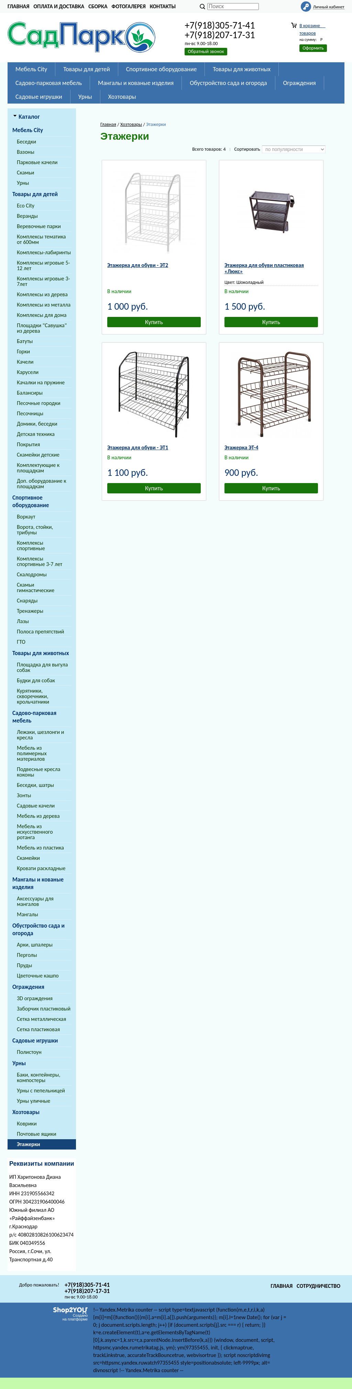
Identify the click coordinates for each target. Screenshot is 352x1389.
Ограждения (299, 83)
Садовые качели (36, 805)
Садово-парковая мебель (48, 83)
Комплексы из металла (43, 304)
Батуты (25, 341)
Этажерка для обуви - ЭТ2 (137, 265)
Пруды (24, 965)
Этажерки (28, 1144)
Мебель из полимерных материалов (32, 753)
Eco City (25, 205)
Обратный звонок (206, 51)
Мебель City (31, 69)
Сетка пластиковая (38, 1029)
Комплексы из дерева (42, 294)
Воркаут (26, 516)
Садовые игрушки (38, 96)
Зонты (24, 795)
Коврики (27, 1123)
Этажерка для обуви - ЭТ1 (137, 447)
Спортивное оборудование (161, 69)
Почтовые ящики (36, 1134)
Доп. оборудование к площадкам (41, 484)
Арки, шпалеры (35, 944)
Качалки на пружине (41, 382)
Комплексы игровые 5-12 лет (43, 265)
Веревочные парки (39, 226)
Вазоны (25, 152)
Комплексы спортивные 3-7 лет (39, 561)
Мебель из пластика (40, 847)
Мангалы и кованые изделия (136, 83)
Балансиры (30, 392)
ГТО (21, 642)
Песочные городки (38, 403)
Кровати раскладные (41, 868)
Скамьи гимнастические (35, 587)
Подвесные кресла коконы (38, 772)
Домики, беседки (37, 423)
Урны (85, 96)
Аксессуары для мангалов (35, 901)
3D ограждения (35, 998)
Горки (23, 351)
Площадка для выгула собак (42, 667)
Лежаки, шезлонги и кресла (40, 735)
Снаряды (27, 600)
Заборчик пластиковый (43, 1008)
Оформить (313, 48)
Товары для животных (242, 69)
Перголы (27, 955)
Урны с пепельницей (41, 1090)
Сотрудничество (318, 1286)
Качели (25, 362)
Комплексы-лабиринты (44, 252)
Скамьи (25, 172)
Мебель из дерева (38, 816)
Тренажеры (30, 611)
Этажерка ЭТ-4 (241, 447)
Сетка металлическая (41, 1019)
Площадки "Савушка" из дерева (42, 328)
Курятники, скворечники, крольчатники (33, 696)
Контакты (163, 6)
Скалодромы (32, 574)
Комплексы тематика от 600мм (41, 239)
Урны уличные (33, 1101)
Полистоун (29, 1052)
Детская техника (36, 434)
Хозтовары (122, 96)
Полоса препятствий (40, 631)
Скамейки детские (38, 454)
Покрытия (28, 444)
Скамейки (28, 858)
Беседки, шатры (35, 785)
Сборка (97, 6)
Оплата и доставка (58, 6)
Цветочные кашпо (38, 975)
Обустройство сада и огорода (228, 83)
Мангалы (27, 914)
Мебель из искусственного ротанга (35, 832)
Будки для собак (36, 680)
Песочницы (30, 413)
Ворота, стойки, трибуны (35, 530)
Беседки (26, 141)
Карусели (27, 372)
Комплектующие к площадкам (38, 468)
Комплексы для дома (41, 315)
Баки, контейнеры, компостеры (38, 1077)
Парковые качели (37, 162)
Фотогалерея (129, 6)
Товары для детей (86, 69)
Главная (18, 6)
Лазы (23, 621)
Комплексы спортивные (31, 545)
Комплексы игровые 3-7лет (43, 281)
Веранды (27, 216)
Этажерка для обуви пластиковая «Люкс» (264, 268)
